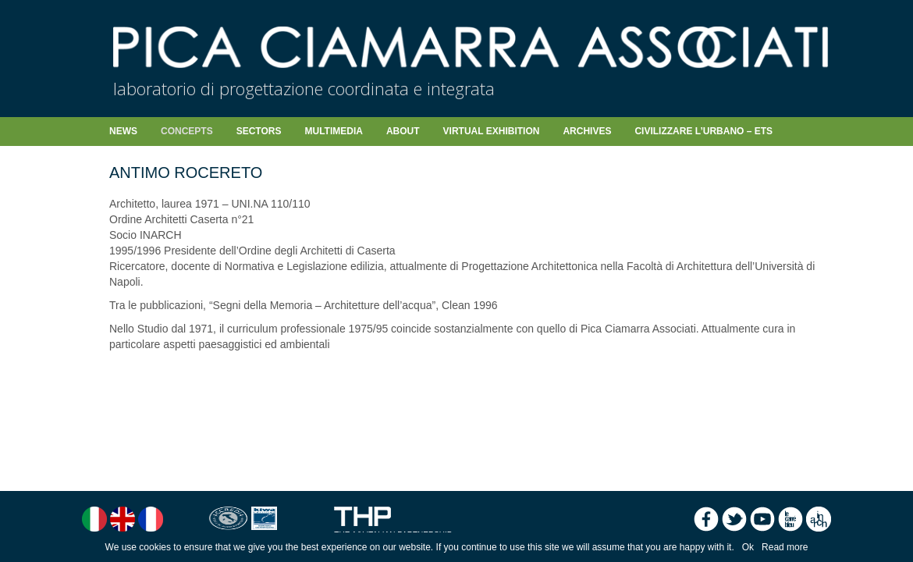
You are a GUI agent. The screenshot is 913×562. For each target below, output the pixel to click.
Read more (785, 547)
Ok (748, 547)
